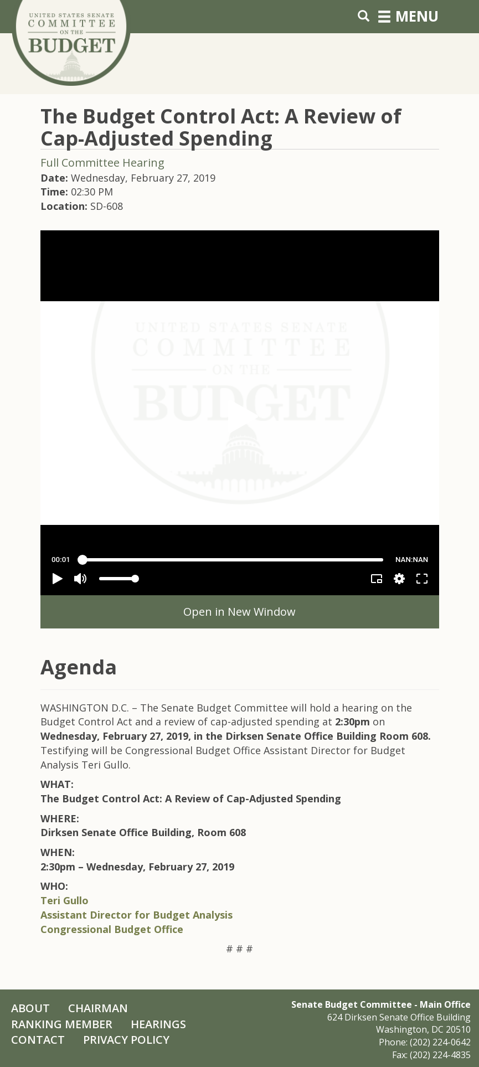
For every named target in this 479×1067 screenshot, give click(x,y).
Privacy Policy (126, 1039)
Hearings (158, 1024)
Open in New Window (239, 611)
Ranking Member (61, 1024)
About (30, 1008)
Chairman (98, 1008)
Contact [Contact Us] (38, 1039)
